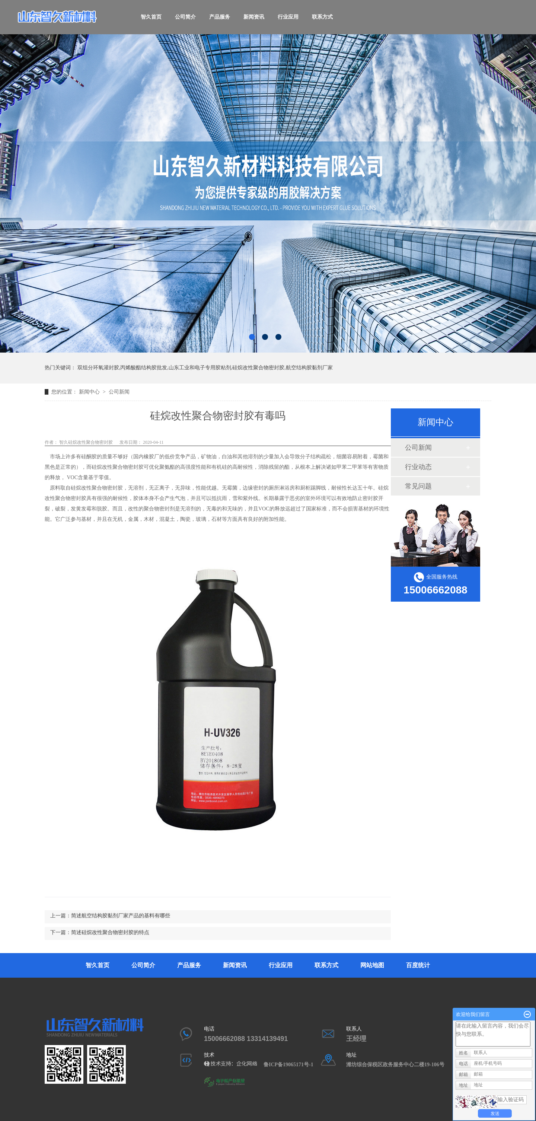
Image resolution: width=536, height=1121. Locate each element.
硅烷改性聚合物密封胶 (118, 467)
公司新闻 (119, 392)
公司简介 (185, 17)
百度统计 (418, 965)
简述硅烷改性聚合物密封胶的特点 (110, 932)
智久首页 (151, 17)
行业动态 (418, 467)
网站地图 (372, 965)
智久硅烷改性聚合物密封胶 (85, 442)
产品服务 (219, 17)
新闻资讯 (253, 17)
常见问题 (418, 486)
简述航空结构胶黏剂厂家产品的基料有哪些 (120, 915)
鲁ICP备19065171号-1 (291, 1064)
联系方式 (322, 17)
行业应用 (288, 17)
